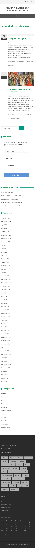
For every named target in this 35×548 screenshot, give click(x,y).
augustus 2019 (5, 344)
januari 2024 (5, 231)
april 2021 (4, 299)
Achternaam (9, 166)
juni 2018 (4, 357)
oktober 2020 (5, 317)
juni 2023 (4, 248)
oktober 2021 (5, 286)
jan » (6, 535)
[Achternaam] (16, 169)
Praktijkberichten (6, 410)
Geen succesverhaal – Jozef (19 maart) (12, 206)
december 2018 (6, 354)
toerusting (4, 424)
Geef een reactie (15, 118)
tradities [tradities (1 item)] (24, 482)
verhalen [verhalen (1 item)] (12, 486)
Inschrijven (16, 175)
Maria (3, 404)
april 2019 (4, 347)
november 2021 (6, 282)
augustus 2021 (5, 289)
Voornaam (9, 158)
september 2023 (6, 242)
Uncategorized (20, 61)
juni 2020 (4, 320)
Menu (27, 2)
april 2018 (4, 361)
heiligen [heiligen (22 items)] (22, 461)
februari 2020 (5, 330)
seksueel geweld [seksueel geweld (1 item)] (18, 479)
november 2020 (6, 313)
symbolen (4, 421)
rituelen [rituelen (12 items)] (25, 475)
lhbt (2, 400)
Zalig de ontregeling (18, 39)
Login (3, 502)
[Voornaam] (16, 162)
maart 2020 (4, 327)
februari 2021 (5, 306)
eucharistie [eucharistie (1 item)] (28, 458)
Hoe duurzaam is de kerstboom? (11, 195)
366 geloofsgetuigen (7, 192)
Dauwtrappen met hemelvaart (10, 199)
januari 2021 (5, 310)
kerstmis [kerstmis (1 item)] (15, 468)
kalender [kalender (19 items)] (19, 465)
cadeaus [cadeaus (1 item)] (19, 458)
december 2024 (6, 221)
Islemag (9, 544)
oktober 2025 (5, 218)
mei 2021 (4, 296)
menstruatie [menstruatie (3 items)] (22, 472)
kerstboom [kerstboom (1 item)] (6, 468)
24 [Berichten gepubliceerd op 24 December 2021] (25, 528)
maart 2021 (4, 303)
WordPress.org (6, 510)
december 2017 (6, 364)
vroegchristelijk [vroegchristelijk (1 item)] (23, 486)
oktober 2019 (5, 340)
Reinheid (4, 414)
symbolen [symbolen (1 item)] (16, 482)
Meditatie (4, 407)
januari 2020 (5, 334)
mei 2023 (4, 252)
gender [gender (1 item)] (5, 461)
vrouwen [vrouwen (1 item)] (5, 489)
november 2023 (6, 238)
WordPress (24, 544)
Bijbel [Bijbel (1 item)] (11, 458)
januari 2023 (5, 262)
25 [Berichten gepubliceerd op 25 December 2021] (30, 528)
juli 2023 (4, 245)
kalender (23, 114)
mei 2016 (4, 381)
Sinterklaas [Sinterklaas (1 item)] (6, 482)
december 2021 (6, 279)
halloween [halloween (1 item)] (13, 461)
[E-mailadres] (16, 154)
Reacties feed (5, 507)
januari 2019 (5, 351)
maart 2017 (4, 371)
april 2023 (4, 255)
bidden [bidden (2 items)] (5, 458)
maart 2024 (4, 228)
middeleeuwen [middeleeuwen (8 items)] (7, 475)
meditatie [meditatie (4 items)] (12, 472)
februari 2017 (5, 374)
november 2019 (6, 337)
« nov (3, 535)
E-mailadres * (10, 151)
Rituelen (29, 114)
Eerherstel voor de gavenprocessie (11, 202)
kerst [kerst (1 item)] (27, 465)
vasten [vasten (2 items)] (5, 486)
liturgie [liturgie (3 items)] (23, 468)
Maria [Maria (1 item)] (4, 472)
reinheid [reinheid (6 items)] (17, 475)
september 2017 (6, 368)
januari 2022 (5, 276)
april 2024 (4, 225)
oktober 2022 (5, 265)
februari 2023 (5, 259)
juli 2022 (4, 269)
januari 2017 (5, 378)
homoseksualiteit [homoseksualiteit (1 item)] (8, 465)
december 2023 (6, 235)
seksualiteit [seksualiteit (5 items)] (6, 479)
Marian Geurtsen (17, 8)
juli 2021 (4, 293)
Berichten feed (6, 504)
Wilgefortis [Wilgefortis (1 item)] (14, 489)
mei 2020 (4, 323)
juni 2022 (4, 272)
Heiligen (18, 114)
